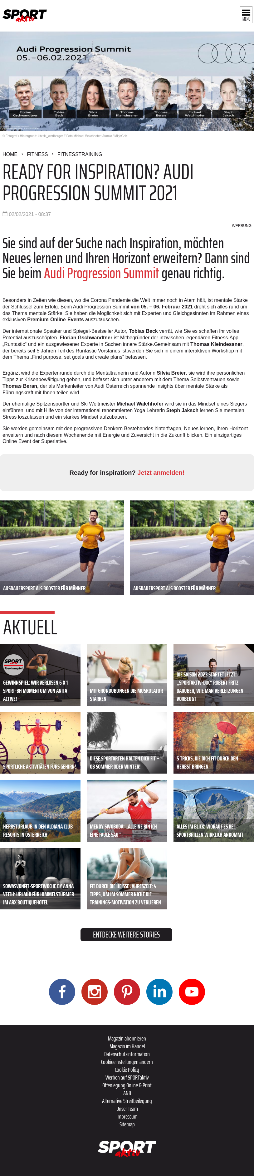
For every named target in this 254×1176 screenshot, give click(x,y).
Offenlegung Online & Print (127, 1085)
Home (9, 154)
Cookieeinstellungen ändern (127, 1062)
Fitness (37, 154)
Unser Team (127, 1109)
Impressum (127, 1116)
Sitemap (127, 1124)
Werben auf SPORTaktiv (127, 1077)
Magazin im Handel (127, 1046)
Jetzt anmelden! (160, 472)
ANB (127, 1093)
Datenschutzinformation (127, 1054)
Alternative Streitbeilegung (127, 1101)
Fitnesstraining (79, 154)
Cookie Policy (127, 1070)
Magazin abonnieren (127, 1038)
